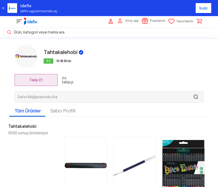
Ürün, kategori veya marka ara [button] (35, 32)
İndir (203, 8)
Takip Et (36, 80)
